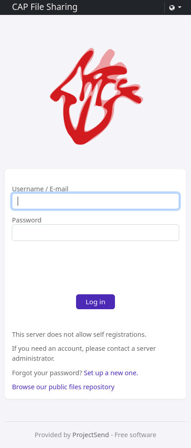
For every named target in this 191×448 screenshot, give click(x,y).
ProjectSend (90, 434)
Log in (95, 301)
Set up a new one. (111, 372)
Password (26, 220)
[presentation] (80, 265)
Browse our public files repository (63, 386)
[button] (175, 7)
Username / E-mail (40, 189)
